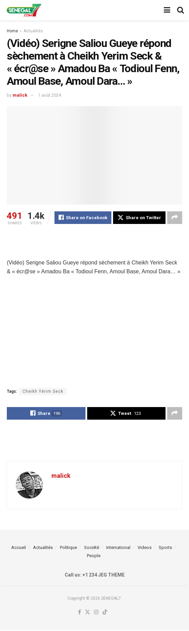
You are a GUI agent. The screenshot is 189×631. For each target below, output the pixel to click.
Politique (68, 548)
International (118, 548)
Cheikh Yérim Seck (42, 391)
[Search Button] (180, 10)
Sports (165, 548)
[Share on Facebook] (82, 217)
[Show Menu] (167, 10)
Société (91, 548)
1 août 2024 (49, 95)
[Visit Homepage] (24, 10)
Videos (145, 548)
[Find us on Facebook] (79, 613)
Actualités (33, 31)
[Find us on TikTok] (105, 613)
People (93, 556)
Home (12, 31)
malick (20, 95)
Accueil (18, 548)
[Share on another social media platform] (174, 217)
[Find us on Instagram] (96, 613)
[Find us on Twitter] (87, 613)
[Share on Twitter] (139, 217)
